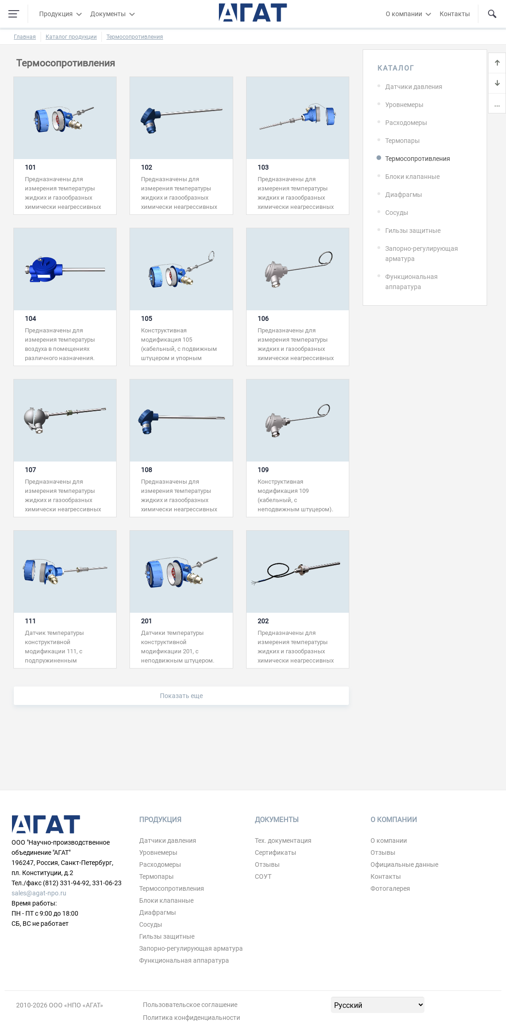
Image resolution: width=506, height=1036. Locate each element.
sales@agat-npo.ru (39, 893)
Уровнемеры (404, 104)
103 (263, 167)
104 (30, 318)
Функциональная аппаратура (411, 281)
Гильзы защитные (413, 230)
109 (263, 470)
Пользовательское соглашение (190, 1004)
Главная (25, 37)
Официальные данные (404, 864)
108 (146, 470)
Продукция (56, 14)
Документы (108, 14)
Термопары (402, 140)
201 (146, 621)
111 (30, 621)
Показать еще (181, 695)
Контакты (455, 14)
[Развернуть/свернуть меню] (79, 14)
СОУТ (263, 876)
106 (263, 318)
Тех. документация (283, 840)
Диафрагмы (403, 194)
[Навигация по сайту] (14, 14)
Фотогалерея (390, 888)
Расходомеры (406, 122)
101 (30, 167)
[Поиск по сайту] (492, 14)
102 (146, 167)
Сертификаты (275, 852)
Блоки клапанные (412, 176)
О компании (404, 14)
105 (146, 318)
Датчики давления (413, 86)
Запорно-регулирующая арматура (421, 253)
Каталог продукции (71, 37)
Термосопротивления (134, 37)
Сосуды (396, 212)
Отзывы (267, 864)
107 (30, 470)
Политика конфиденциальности (191, 1017)
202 (263, 621)
